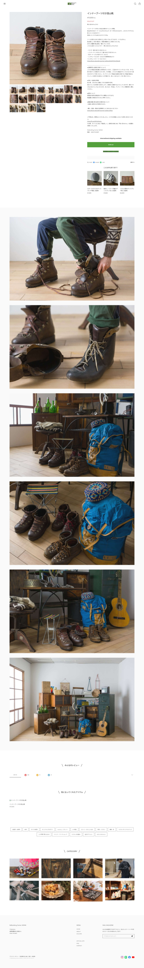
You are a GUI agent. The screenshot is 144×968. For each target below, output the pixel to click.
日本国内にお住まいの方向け (111, 151)
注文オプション (88, 836)
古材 (25, 831)
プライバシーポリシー (14, 956)
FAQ (78, 943)
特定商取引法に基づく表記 (25, 956)
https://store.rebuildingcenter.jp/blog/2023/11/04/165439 (103, 61)
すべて (15, 776)
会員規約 (33, 956)
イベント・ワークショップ (60, 836)
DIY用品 (74, 831)
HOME (78, 929)
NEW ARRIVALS (101, 836)
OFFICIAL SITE (80, 941)
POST (89, 162)
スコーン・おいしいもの (87, 831)
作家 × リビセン (101, 831)
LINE (102, 162)
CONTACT (79, 945)
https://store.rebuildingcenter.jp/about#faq (100, 110)
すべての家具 (34, 831)
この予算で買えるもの (44, 836)
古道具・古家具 (16, 831)
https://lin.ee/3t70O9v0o (94, 121)
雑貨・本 (112, 831)
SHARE (96, 162)
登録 (132, 936)
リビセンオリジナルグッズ (125, 831)
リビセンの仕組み (76, 836)
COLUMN (79, 933)
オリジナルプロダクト (47, 831)
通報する (132, 162)
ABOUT (79, 931)
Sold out (111, 144)
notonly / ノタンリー (62, 831)
